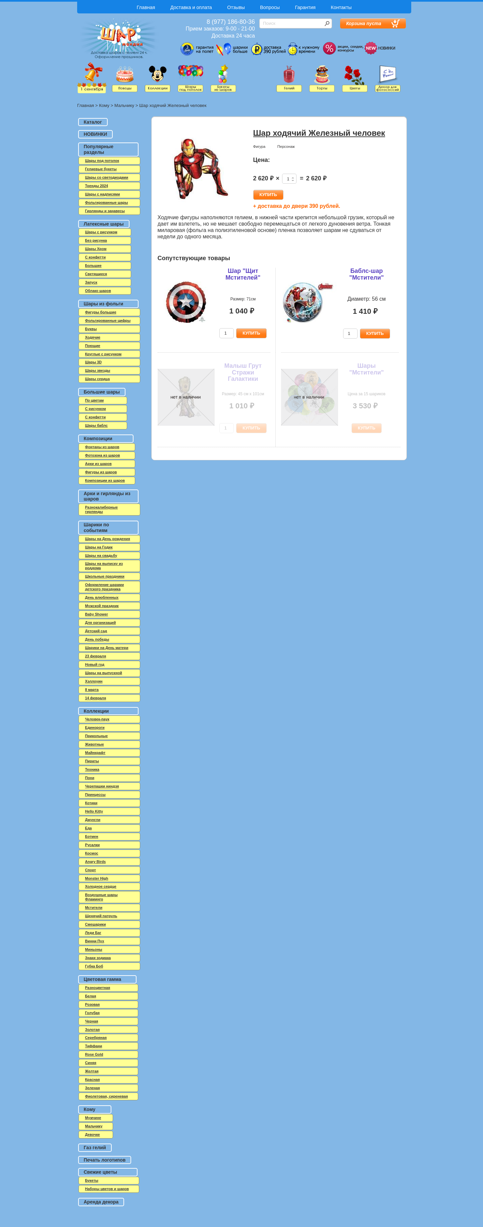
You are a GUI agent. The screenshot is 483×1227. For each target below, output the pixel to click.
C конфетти (95, 257)
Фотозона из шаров (102, 455)
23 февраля (95, 656)
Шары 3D (93, 362)
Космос (91, 853)
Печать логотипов (105, 1160)
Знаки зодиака (98, 958)
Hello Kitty (94, 811)
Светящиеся (96, 274)
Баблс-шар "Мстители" (366, 274)
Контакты (341, 7)
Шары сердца (97, 379)
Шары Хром (96, 249)
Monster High (96, 878)
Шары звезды (97, 370)
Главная (146, 7)
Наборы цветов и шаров (107, 1189)
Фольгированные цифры (108, 320)
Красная (92, 1079)
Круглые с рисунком (103, 354)
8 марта (92, 690)
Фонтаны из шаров (102, 447)
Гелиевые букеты (101, 169)
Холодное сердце (100, 886)
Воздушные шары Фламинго (101, 897)
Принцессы (95, 795)
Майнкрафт (95, 753)
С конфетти (95, 417)
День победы (97, 639)
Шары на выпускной (103, 673)
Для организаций (100, 623)
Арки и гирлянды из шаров (107, 496)
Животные (94, 744)
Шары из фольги (103, 303)
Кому (104, 105)
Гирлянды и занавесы (105, 211)
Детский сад (96, 631)
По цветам (94, 400)
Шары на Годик (99, 547)
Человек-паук (97, 719)
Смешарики (95, 924)
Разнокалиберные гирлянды (101, 509)
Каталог (93, 122)
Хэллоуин (94, 681)
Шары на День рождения (107, 539)
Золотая (92, 1030)
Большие (93, 266)
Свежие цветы (100, 1172)
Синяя (91, 1063)
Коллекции (96, 711)
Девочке (92, 1134)
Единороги (95, 727)
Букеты (91, 1180)
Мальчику (124, 105)
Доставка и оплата (191, 7)
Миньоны (93, 949)
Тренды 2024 (96, 186)
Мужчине (93, 1118)
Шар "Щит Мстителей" (242, 274)
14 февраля (95, 698)
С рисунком (95, 409)
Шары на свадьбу (101, 555)
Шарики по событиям (96, 527)
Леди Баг (93, 933)
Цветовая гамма (102, 979)
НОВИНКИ (95, 134)
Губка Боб (94, 966)
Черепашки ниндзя (102, 786)
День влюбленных (102, 597)
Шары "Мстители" (366, 369)
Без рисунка (96, 240)
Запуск (91, 282)
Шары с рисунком (101, 232)
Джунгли (93, 820)
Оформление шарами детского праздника (104, 587)
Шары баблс (96, 425)
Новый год (95, 664)
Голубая (92, 1013)
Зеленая (92, 1088)
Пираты (92, 761)
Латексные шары (104, 224)
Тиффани (93, 1046)
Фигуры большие (100, 312)
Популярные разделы (98, 149)
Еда (88, 828)
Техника (92, 769)
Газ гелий (95, 1147)
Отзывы (236, 7)
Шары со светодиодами (106, 177)
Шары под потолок (102, 161)
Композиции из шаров (105, 480)
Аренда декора (101, 1202)
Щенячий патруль (101, 916)
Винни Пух (94, 941)
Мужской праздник (102, 606)
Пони (90, 778)
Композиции (98, 438)
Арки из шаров (98, 464)
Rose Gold (94, 1054)
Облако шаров (98, 291)
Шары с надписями (102, 194)
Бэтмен (91, 836)
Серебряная (96, 1038)
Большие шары (102, 392)
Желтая (92, 1071)
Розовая (92, 1004)
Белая (90, 996)
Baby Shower (96, 614)
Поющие (92, 346)
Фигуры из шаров (101, 472)
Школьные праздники (104, 576)
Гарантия (305, 7)
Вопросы (270, 7)
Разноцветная (97, 988)
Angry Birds (95, 862)
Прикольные (96, 736)
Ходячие (93, 337)
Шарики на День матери (106, 648)
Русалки (92, 845)
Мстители (94, 907)
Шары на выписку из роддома (104, 566)
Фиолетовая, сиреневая (106, 1096)
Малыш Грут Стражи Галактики (243, 372)
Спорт (90, 870)
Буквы (91, 329)
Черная (91, 1021)
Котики (91, 803)
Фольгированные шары (106, 202)
